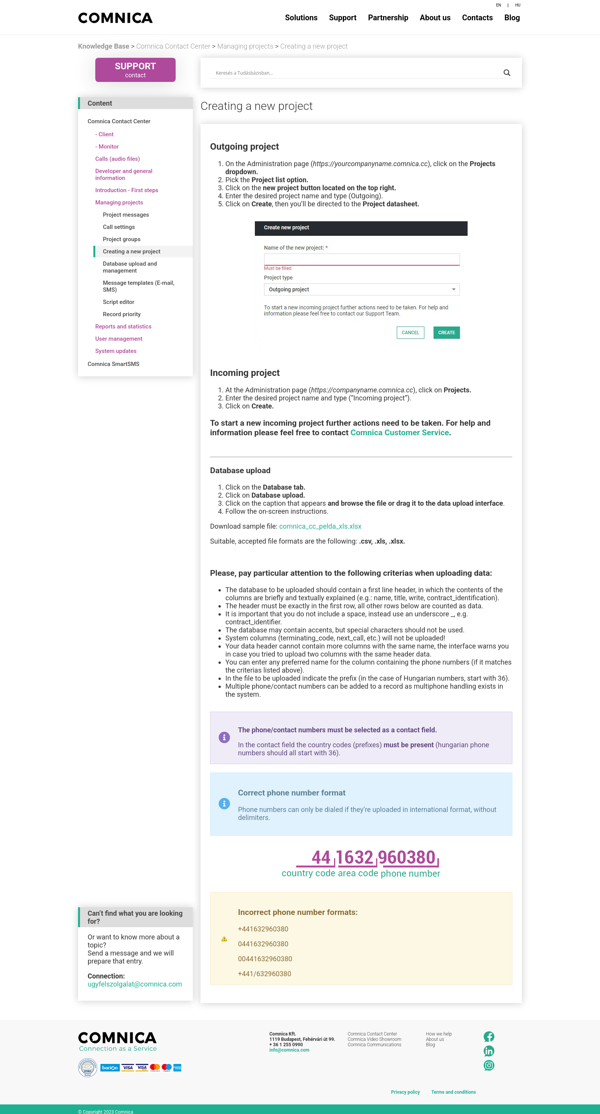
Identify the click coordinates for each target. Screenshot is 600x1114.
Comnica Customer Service (400, 432)
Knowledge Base (103, 46)
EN (498, 5)
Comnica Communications (374, 1039)
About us (435, 17)
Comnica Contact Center (372, 1028)
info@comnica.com (289, 1044)
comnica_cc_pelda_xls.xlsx (320, 526)
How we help (439, 1028)
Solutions (301, 17)
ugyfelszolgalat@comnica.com (135, 978)
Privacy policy (405, 1086)
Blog (512, 17)
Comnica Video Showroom (374, 1033)
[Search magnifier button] (507, 72)
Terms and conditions (453, 1086)
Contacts (477, 17)
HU (517, 5)
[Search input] (358, 72)
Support (343, 17)
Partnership (388, 17)
